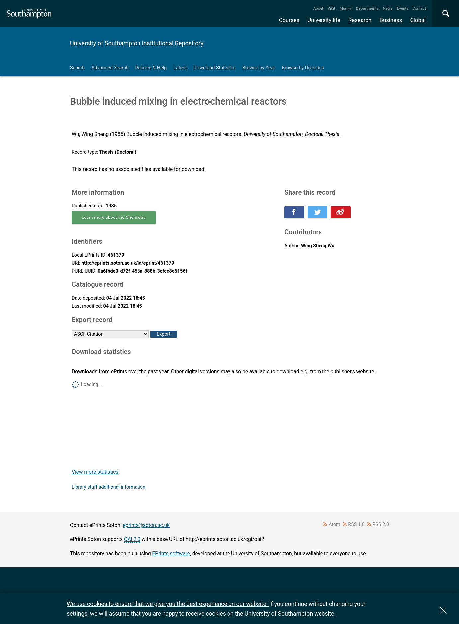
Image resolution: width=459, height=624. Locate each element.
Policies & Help (151, 68)
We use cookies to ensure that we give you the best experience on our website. (168, 603)
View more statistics (95, 472)
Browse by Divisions (303, 68)
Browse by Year (258, 68)
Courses (289, 20)
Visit (331, 8)
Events (403, 8)
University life (323, 20)
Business (391, 20)
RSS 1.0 (356, 524)
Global (418, 20)
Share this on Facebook (294, 212)
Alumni (345, 8)
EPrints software (171, 553)
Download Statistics (214, 68)
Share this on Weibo (341, 212)
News (387, 8)
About (318, 8)
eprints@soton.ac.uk (146, 525)
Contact (419, 8)
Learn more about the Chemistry (114, 217)
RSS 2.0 (381, 524)
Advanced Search (109, 68)
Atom (334, 524)
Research (359, 20)
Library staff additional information (108, 487)
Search (77, 68)
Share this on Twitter (317, 212)
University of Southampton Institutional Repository (136, 43)
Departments (367, 8)
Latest (180, 68)
